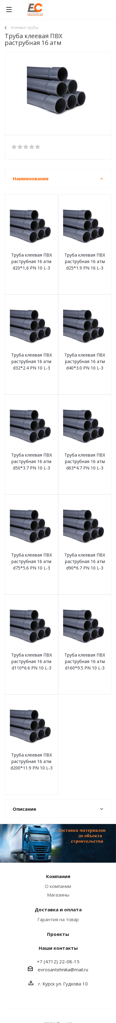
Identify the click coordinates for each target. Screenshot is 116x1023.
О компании (58, 886)
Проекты (58, 934)
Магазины (58, 895)
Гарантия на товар (58, 919)
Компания (58, 876)
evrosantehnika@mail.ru (63, 969)
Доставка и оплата (58, 909)
